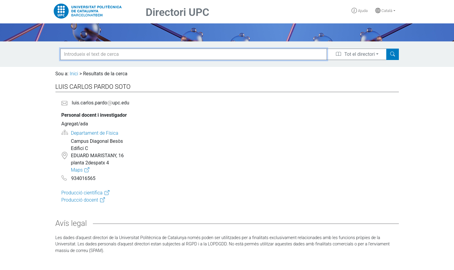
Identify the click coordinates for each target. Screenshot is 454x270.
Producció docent (79, 200)
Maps (76, 170)
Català (384, 11)
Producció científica (82, 193)
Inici (74, 73)
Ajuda (360, 11)
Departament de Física (94, 133)
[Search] (392, 54)
